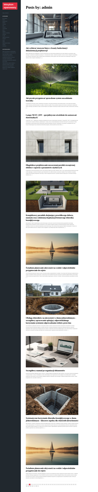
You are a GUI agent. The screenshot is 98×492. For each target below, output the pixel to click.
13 (48, 484)
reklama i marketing (6, 32)
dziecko (3, 22)
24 (69, 484)
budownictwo (4, 21)
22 (65, 484)
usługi (3, 41)
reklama (3, 31)
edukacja (4, 24)
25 (71, 484)
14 (50, 484)
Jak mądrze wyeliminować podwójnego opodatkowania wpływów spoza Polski (9, 60)
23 (67, 484)
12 (46, 484)
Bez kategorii (4, 18)
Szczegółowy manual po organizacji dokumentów (45, 370)
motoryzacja (4, 28)
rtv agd (3, 35)
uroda (3, 40)
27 (75, 484)
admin (47, 7)
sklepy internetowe (5, 37)
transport (4, 38)
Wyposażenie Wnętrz (6, 43)
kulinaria (4, 27)
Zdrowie (3, 44)
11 (44, 484)
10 (42, 484)
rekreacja (4, 34)
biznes (3, 19)
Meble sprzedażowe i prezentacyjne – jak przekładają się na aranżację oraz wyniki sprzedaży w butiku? (9, 53)
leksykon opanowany (10, 6)
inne (3, 25)
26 (73, 484)
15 (52, 484)
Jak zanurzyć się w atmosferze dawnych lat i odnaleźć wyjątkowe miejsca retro (8, 67)
